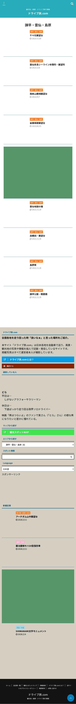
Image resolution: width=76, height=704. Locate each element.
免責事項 (42, 688)
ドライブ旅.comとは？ (56, 685)
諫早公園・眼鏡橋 (38, 294)
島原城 (33, 264)
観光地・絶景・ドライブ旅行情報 (38, 698)
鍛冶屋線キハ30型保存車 (28, 545)
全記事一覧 (17, 685)
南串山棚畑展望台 (38, 93)
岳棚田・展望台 (37, 235)
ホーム (8, 685)
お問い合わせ (52, 688)
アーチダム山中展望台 (27, 516)
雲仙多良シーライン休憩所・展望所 (47, 64)
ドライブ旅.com (38, 13)
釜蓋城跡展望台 (37, 122)
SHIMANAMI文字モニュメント (31, 631)
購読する (8, 366)
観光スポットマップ (30, 685)
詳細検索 (43, 685)
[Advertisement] (38, 171)
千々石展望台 (36, 35)
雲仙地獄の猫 (36, 206)
